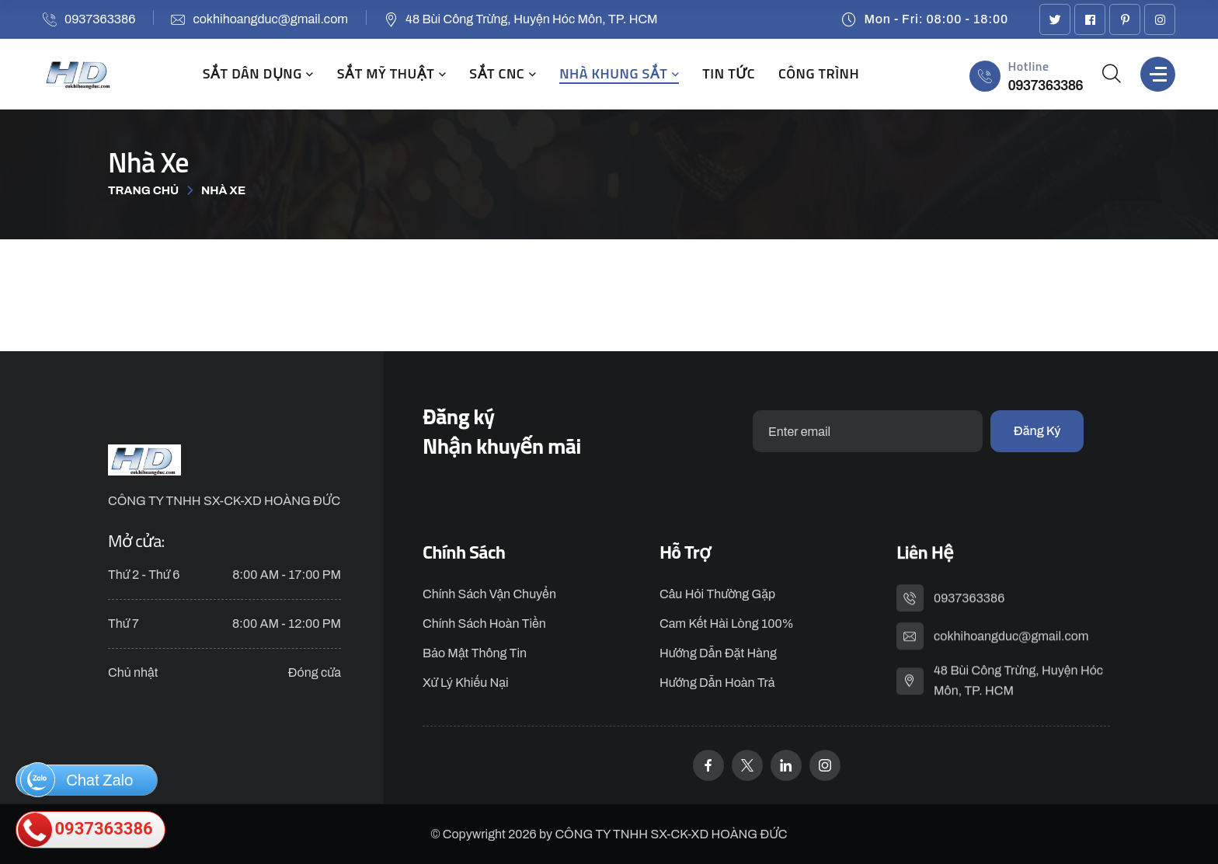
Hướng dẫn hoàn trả (716, 684)
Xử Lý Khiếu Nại (466, 684)
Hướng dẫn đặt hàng (718, 654)
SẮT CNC (496, 74)
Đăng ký (1037, 430)
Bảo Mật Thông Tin (475, 654)
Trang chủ (143, 190)
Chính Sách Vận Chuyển (489, 595)
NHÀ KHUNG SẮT (613, 74)
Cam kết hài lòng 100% (726, 625)
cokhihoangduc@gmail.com (270, 19)
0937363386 (99, 19)
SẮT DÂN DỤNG (252, 74)
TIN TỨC (728, 74)
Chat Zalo (77, 780)
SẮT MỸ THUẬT (385, 74)
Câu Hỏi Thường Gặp (717, 595)
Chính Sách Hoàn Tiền (484, 625)
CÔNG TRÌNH (818, 74)
